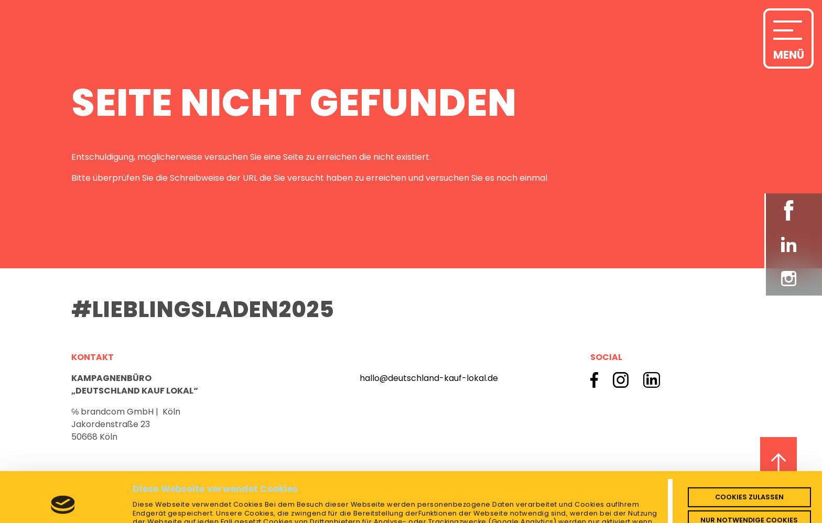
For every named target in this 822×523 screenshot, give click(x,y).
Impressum (251, 492)
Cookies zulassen (749, 449)
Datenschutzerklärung (176, 492)
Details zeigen (162, 507)
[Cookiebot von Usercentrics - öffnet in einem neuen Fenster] (63, 507)
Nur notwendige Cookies (749, 472)
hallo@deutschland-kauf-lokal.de (429, 378)
